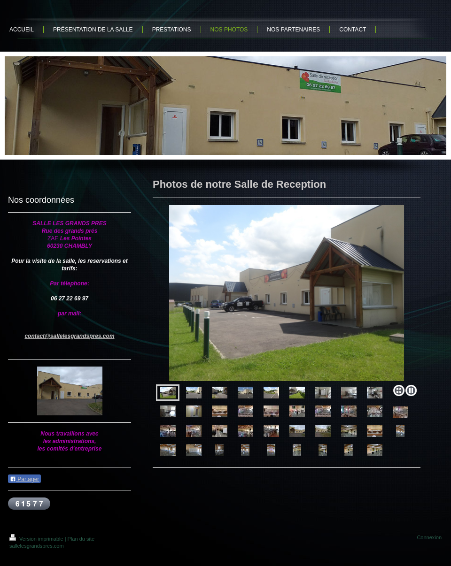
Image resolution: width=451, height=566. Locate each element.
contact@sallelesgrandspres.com (69, 336)
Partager (24, 479)
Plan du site (81, 539)
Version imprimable (37, 539)
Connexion (429, 537)
